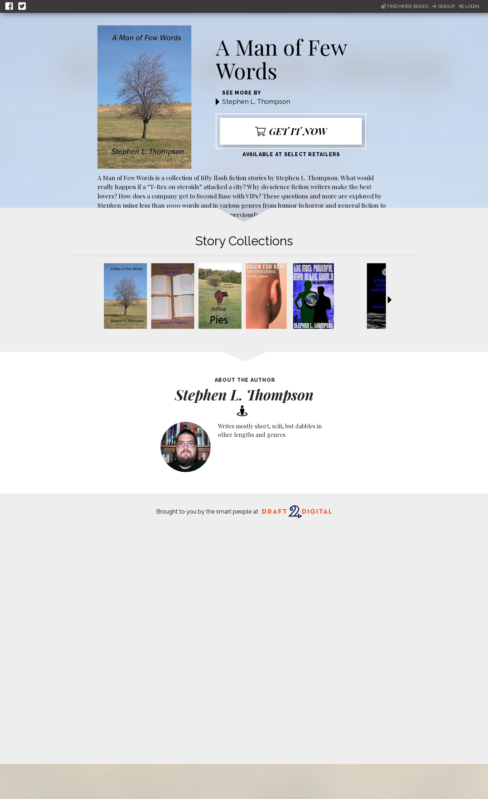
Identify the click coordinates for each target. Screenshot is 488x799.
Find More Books (405, 6)
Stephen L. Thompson (256, 101)
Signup (443, 6)
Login (469, 6)
